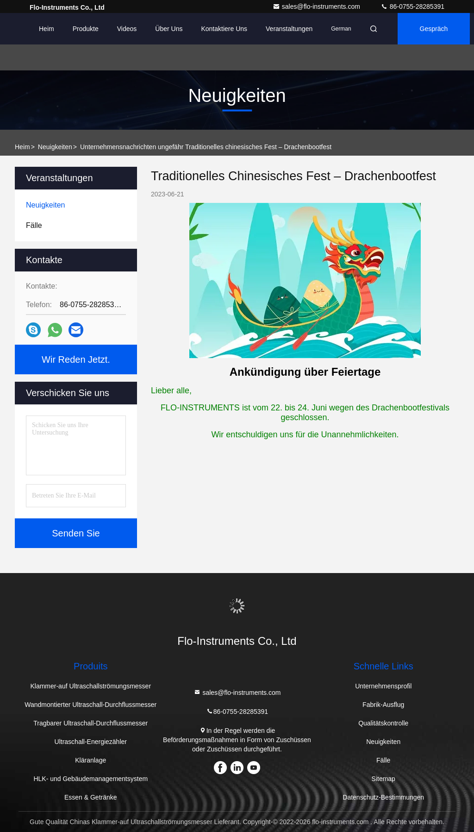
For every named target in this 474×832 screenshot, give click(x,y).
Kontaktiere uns (224, 28)
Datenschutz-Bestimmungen (383, 797)
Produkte (86, 28)
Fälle (383, 760)
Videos (127, 28)
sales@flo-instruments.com (317, 6)
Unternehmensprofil (383, 686)
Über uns (168, 28)
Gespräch (434, 28)
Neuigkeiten (55, 147)
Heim (46, 28)
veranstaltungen (289, 28)
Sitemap (383, 778)
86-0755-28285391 (412, 6)
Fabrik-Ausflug (383, 704)
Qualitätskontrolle (383, 723)
